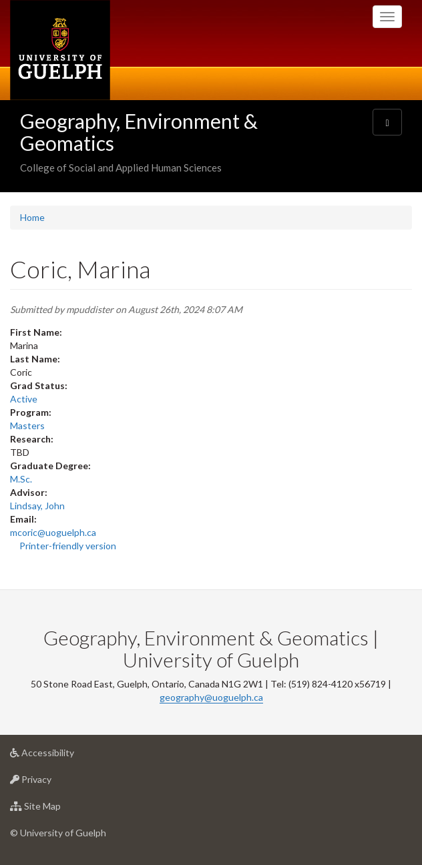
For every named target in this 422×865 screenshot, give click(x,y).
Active (23, 398)
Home (32, 217)
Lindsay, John (37, 505)
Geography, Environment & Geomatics (139, 132)
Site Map (56, 809)
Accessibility (63, 756)
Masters (27, 425)
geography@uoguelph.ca (211, 697)
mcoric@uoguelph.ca (53, 532)
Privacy (51, 782)
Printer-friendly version (67, 545)
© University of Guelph (58, 832)
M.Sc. (21, 479)
